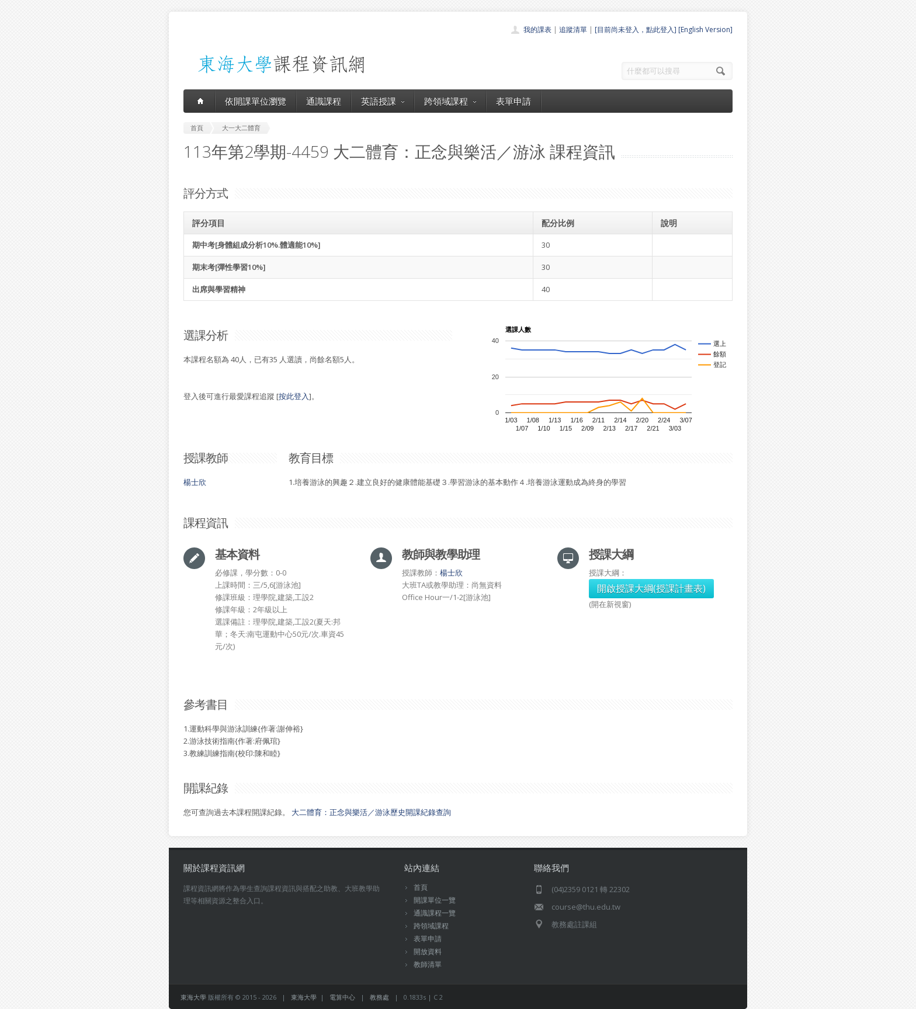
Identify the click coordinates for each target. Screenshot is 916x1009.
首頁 (421, 887)
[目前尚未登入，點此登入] (635, 29)
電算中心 (342, 997)
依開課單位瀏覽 (255, 101)
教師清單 (428, 964)
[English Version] (705, 29)
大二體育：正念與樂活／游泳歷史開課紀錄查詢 (371, 812)
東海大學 (193, 997)
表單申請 (513, 101)
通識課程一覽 (435, 913)
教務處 (379, 997)
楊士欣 (194, 482)
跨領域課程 (450, 101)
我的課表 (537, 29)
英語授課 (382, 101)
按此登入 (294, 396)
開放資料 (428, 951)
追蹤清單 (573, 29)
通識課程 (323, 101)
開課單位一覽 (435, 900)
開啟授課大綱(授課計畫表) (651, 588)
